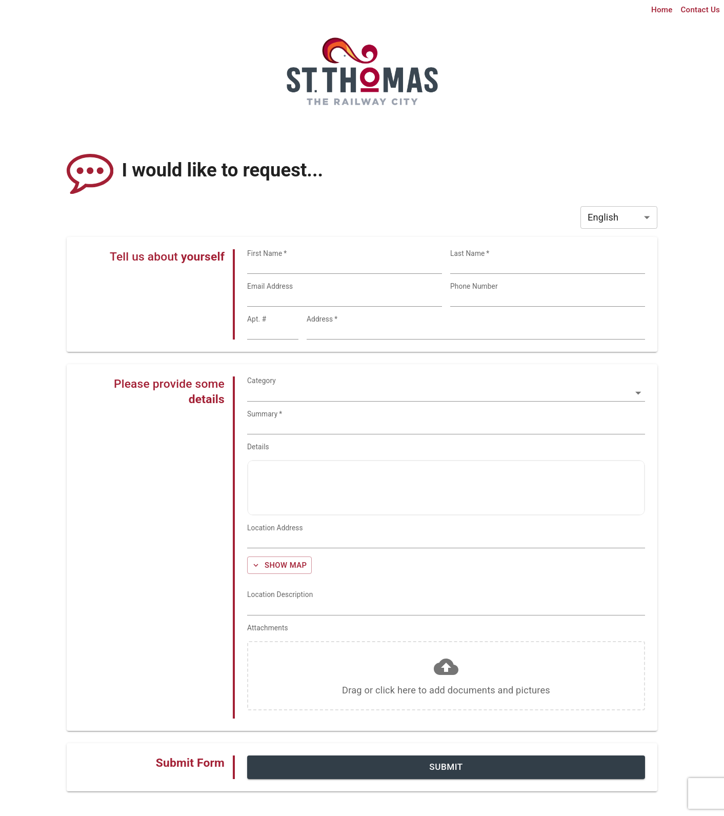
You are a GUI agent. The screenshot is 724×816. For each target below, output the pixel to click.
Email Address (270, 286)
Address (322, 319)
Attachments (267, 628)
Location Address (275, 528)
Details (258, 447)
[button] (446, 675)
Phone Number (474, 286)
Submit (445, 767)
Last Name (469, 253)
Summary (264, 414)
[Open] (638, 393)
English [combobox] (603, 217)
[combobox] (476, 331)
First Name (267, 253)
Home (661, 9)
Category (261, 380)
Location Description (280, 594)
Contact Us (700, 9)
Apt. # (256, 319)
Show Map (279, 565)
